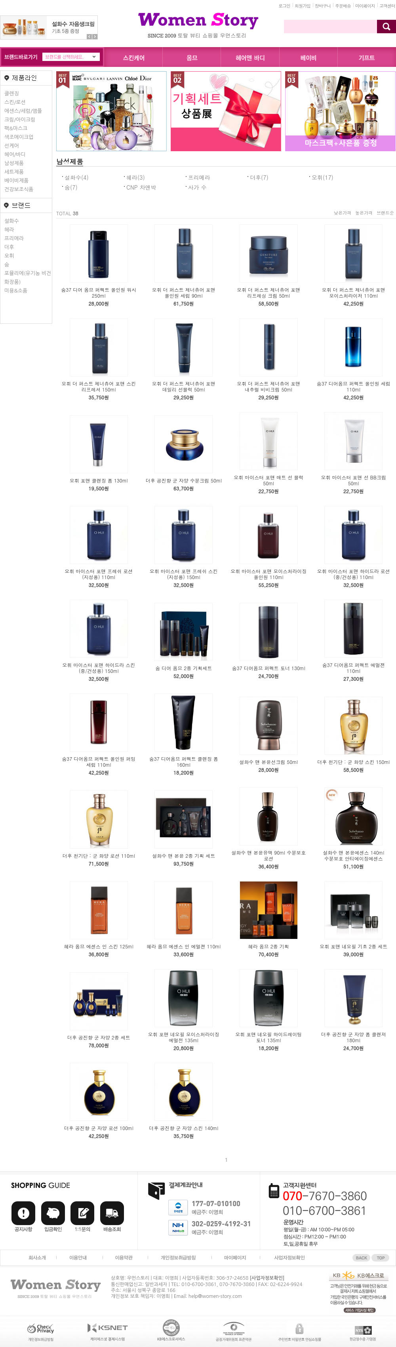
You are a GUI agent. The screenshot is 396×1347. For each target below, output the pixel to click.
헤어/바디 (15, 154)
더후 (9, 247)
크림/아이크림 (19, 119)
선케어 (11, 145)
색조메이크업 (18, 137)
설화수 (11, 221)
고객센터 (387, 6)
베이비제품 (16, 180)
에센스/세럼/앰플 (23, 111)
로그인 (284, 6)
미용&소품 (15, 290)
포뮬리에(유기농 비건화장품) (27, 278)
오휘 (9, 255)
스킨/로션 (15, 102)
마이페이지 (365, 6)
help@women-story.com (215, 1296)
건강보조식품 (18, 189)
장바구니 (323, 6)
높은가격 (364, 213)
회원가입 (302, 6)
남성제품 (14, 163)
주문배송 (343, 6)
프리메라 (14, 238)
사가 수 (197, 187)
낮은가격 (342, 213)
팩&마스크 (15, 128)
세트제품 (14, 172)
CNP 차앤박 (141, 187)
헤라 (9, 229)
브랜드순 (385, 213)
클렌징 (11, 93)
